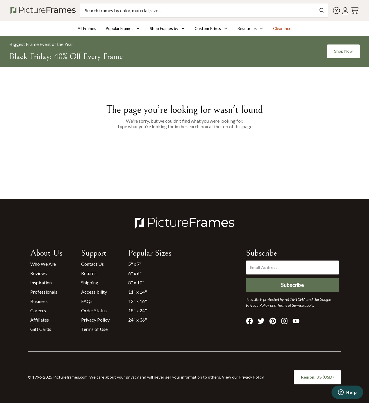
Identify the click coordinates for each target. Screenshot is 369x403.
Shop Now (343, 51)
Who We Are (43, 264)
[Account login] (345, 10)
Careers (38, 310)
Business (39, 301)
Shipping (89, 282)
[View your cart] (355, 10)
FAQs (86, 301)
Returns (89, 273)
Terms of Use (94, 329)
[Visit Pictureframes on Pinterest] (272, 321)
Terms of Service (290, 305)
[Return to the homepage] (44, 10)
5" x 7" (135, 264)
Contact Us (92, 264)
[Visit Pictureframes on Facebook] (249, 321)
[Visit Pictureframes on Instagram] (284, 321)
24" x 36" (137, 319)
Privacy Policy (95, 319)
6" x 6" (135, 273)
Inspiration (41, 282)
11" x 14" (137, 292)
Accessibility (94, 292)
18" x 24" (137, 310)
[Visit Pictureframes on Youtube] (296, 321)
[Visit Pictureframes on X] (261, 321)
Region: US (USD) (317, 377)
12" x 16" (137, 301)
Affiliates (39, 319)
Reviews (38, 273)
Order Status (94, 310)
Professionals (43, 292)
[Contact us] (336, 10)
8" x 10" (136, 282)
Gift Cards (40, 329)
